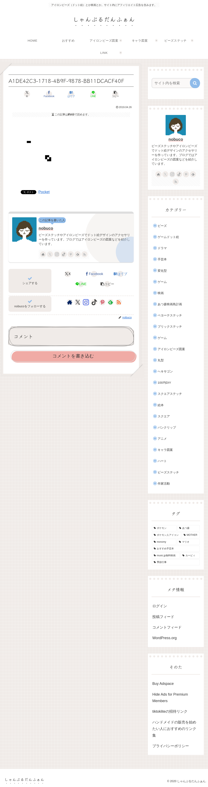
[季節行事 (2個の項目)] (175, 562)
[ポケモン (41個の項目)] (164, 528)
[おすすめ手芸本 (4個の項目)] (175, 549)
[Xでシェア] (29, 94)
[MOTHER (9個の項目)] (190, 535)
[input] (174, 83)
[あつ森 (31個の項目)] (188, 528)
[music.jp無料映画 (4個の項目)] (166, 556)
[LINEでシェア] (92, 94)
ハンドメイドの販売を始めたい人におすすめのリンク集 (174, 728)
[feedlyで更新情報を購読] (77, 254)
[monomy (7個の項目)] (164, 542)
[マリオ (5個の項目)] (188, 542)
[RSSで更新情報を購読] (84, 254)
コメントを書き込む (73, 355)
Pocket (44, 192)
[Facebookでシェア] (50, 94)
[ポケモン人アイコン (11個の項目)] (166, 535)
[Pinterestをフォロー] (70, 254)
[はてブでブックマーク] (71, 94)
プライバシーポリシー (170, 746)
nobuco (46, 228)
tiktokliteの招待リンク (169, 711)
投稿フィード (163, 617)
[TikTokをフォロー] (63, 254)
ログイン (159, 606)
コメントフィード (167, 627)
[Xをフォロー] (50, 254)
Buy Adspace (163, 684)
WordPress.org (164, 638)
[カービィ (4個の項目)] (190, 556)
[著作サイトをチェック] (43, 254)
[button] (113, 94)
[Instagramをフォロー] (57, 254)
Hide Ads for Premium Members (170, 697)
